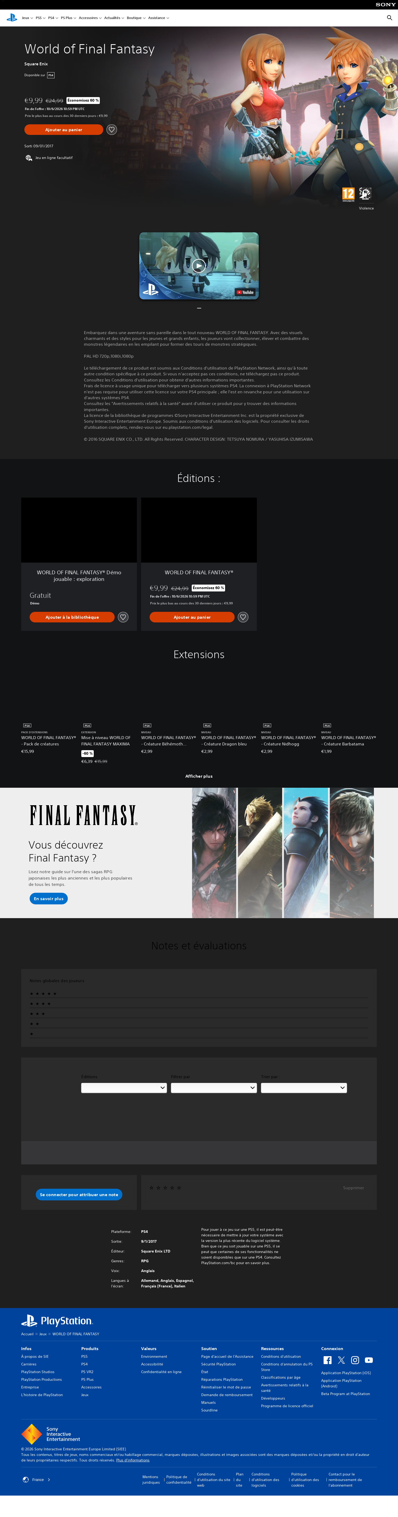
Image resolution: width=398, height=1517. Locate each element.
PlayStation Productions (41, 1379)
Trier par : (270, 1076)
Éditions (89, 1076)
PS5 (39, 18)
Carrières (29, 1364)
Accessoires (88, 18)
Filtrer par (180, 1076)
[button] (199, 265)
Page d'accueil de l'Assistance (227, 1356)
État (204, 1371)
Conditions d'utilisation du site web (213, 1480)
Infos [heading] (26, 1348)
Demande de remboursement (227, 1394)
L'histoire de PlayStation (42, 1394)
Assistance (156, 18)
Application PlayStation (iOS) (346, 1372)
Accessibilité (152, 1364)
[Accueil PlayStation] (12, 18)
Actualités (112, 18)
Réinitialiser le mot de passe (226, 1387)
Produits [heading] (90, 1348)
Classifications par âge (281, 1377)
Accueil (27, 1334)
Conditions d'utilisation (281, 1356)
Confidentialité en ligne (161, 1371)
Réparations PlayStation (222, 1379)
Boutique (134, 18)
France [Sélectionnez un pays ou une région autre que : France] (36, 1479)
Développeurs (273, 1398)
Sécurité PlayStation (218, 1364)
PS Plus (66, 18)
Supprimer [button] (353, 1187)
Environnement (154, 1356)
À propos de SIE (35, 1356)
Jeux (25, 18)
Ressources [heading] (272, 1348)
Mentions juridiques (151, 1479)
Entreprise (30, 1387)
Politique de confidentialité (178, 1479)
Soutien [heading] (209, 1348)
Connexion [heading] (332, 1348)
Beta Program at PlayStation (345, 1393)
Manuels (208, 1402)
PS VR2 (87, 1371)
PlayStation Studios (38, 1371)
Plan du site (239, 1480)
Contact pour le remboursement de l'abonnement (345, 1480)
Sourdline (209, 1410)
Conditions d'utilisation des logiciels (265, 1480)
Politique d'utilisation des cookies (305, 1480)
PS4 (51, 18)
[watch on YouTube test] (245, 292)
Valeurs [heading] (148, 1348)
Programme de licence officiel (287, 1406)
